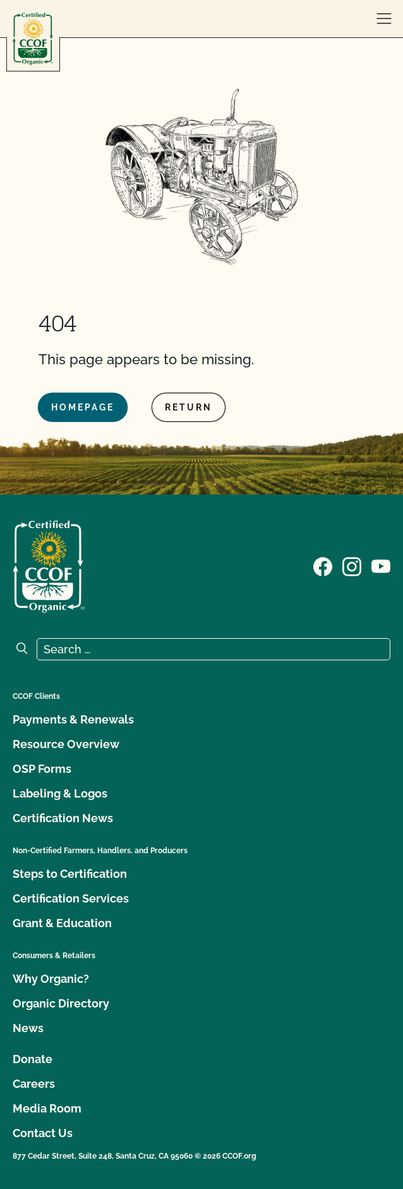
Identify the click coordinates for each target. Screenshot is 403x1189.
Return (188, 407)
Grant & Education (62, 923)
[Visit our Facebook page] (322, 565)
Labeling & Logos (60, 793)
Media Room (47, 1108)
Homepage (82, 407)
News (28, 1028)
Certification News (63, 818)
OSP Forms (42, 768)
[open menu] (384, 19)
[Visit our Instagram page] (351, 565)
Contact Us (43, 1133)
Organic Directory (61, 1003)
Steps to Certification (70, 873)
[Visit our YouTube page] (380, 565)
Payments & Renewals (73, 719)
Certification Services (71, 898)
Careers (34, 1083)
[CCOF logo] (32, 38)
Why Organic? (51, 978)
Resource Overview (66, 744)
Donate (32, 1059)
